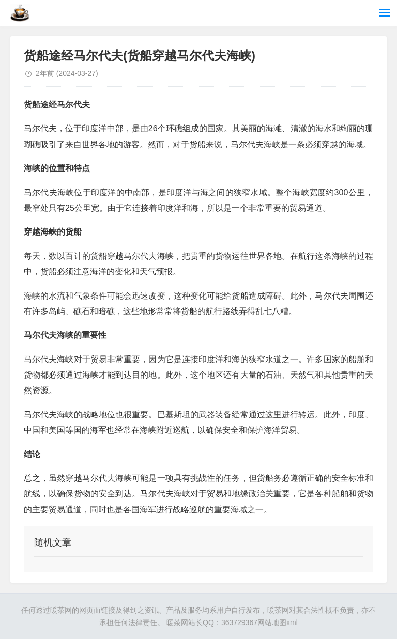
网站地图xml (277, 622)
